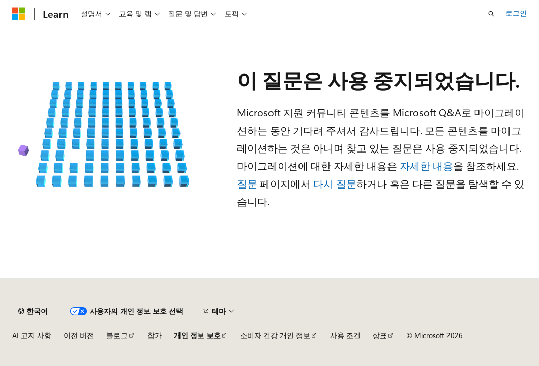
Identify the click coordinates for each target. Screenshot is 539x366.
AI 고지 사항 (31, 335)
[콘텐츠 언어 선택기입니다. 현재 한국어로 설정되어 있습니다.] (33, 311)
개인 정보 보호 (197, 335)
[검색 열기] (491, 14)
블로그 (117, 335)
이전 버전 (79, 335)
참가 (154, 335)
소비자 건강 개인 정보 (275, 335)
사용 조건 (345, 335)
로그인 (516, 13)
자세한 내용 (426, 165)
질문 (247, 183)
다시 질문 (334, 183)
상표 (380, 335)
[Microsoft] (18, 13)
